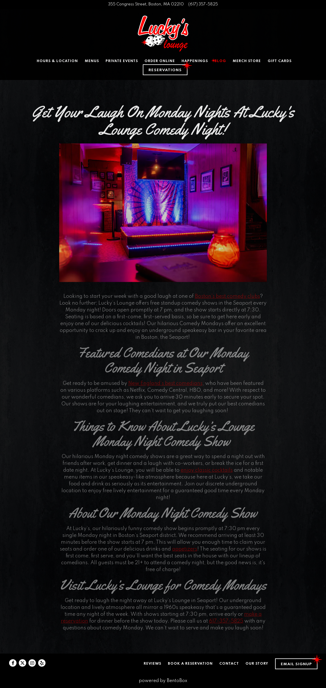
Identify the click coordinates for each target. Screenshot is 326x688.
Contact (229, 664)
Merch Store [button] (247, 61)
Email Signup (296, 664)
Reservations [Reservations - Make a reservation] (165, 70)
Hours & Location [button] (57, 61)
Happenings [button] (194, 61)
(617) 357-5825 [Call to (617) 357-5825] (203, 4)
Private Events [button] (122, 61)
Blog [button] (220, 61)
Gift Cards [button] (280, 61)
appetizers (184, 551)
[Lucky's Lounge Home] (163, 34)
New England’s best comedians (165, 385)
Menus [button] (92, 61)
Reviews (152, 664)
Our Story (256, 664)
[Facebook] (12, 663)
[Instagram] (32, 663)
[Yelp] (42, 663)
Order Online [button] (160, 61)
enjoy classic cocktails (207, 472)
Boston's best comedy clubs (227, 298)
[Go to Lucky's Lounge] (146, 4)
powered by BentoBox (163, 681)
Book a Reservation (190, 664)
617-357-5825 (226, 623)
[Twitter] (22, 663)
